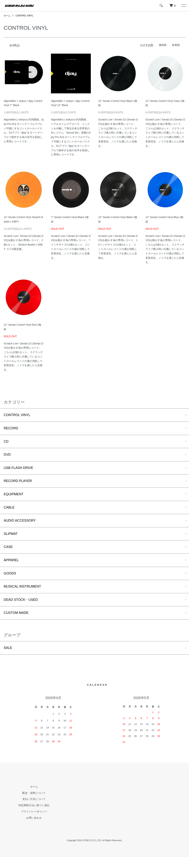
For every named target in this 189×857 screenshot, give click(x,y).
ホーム (7, 15)
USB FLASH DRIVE (18, 468)
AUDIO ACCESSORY (20, 520)
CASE (8, 547)
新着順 (176, 44)
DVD (7, 454)
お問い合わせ (34, 817)
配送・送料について (34, 792)
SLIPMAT (11, 534)
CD (6, 441)
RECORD (11, 428)
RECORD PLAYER (18, 481)
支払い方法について (34, 799)
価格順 (162, 44)
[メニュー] (183, 5)
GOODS (10, 573)
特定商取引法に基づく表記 (33, 805)
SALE (8, 648)
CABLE (9, 507)
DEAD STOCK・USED (21, 600)
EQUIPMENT (13, 494)
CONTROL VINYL (24, 15)
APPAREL (11, 560)
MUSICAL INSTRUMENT (22, 586)
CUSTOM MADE (16, 613)
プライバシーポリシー (34, 811)
